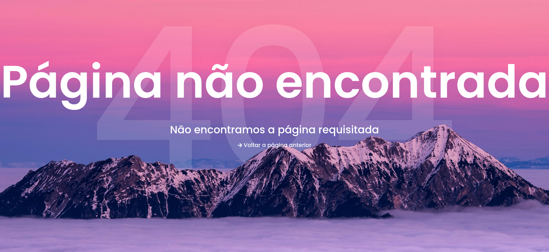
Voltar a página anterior (275, 145)
